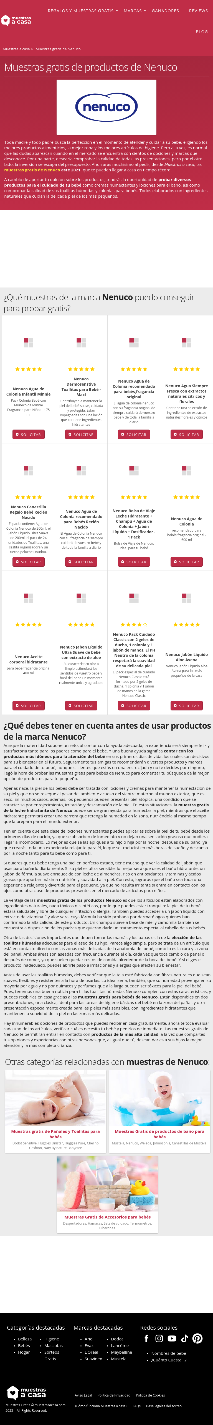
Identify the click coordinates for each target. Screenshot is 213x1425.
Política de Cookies (150, 1395)
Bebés (24, 1345)
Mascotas (53, 1345)
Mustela (118, 1358)
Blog (202, 31)
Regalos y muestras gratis (81, 10)
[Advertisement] (106, 248)
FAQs (137, 1406)
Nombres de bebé (168, 1353)
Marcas (133, 10)
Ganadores (165, 10)
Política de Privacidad (114, 1395)
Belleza (25, 1339)
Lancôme (120, 1345)
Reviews (198, 10)
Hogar (24, 1352)
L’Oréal (91, 1352)
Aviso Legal (83, 1395)
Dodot (117, 1339)
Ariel (89, 1339)
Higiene (51, 1339)
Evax (89, 1345)
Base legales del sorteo (164, 1406)
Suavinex (93, 1358)
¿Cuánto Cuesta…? (168, 1360)
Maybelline (121, 1352)
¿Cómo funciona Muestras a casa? (101, 1406)
